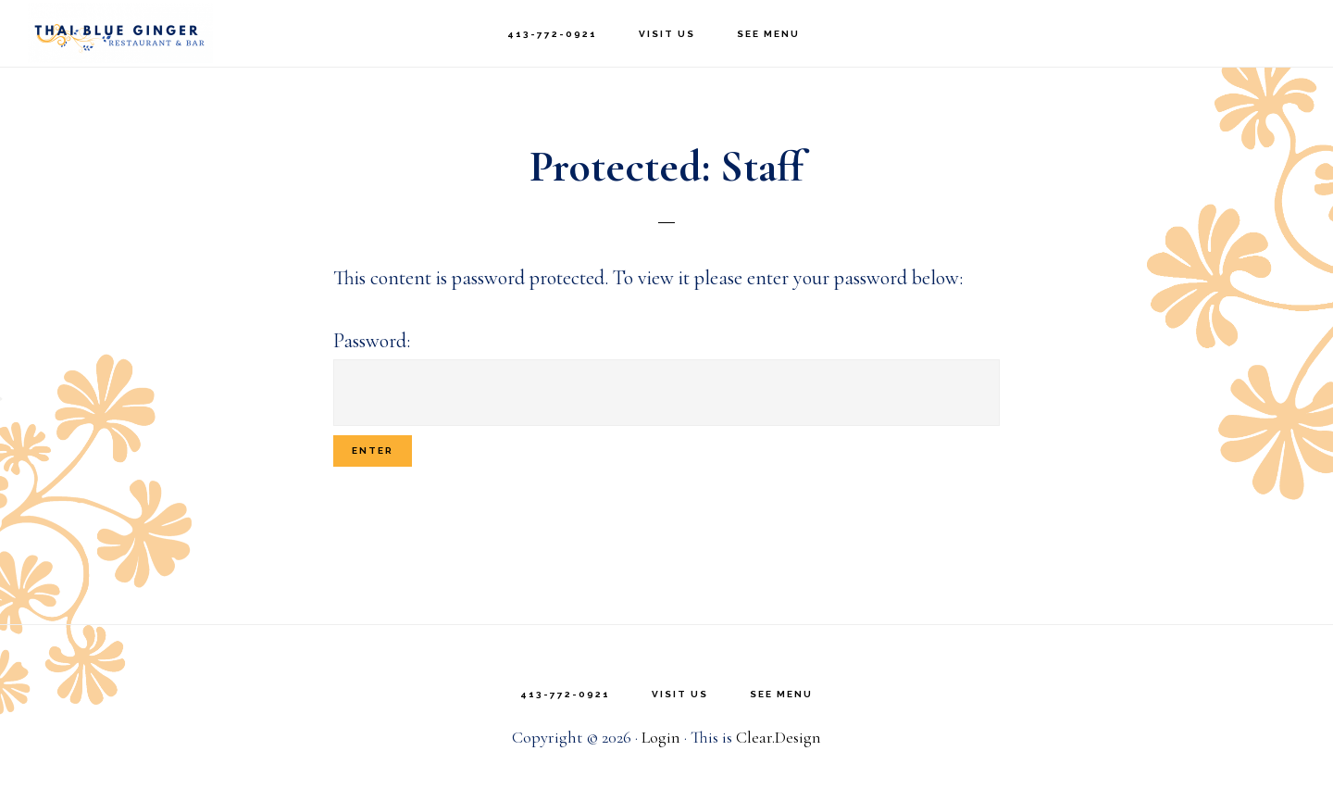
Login (661, 737)
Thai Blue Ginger (120, 33)
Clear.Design (778, 737)
